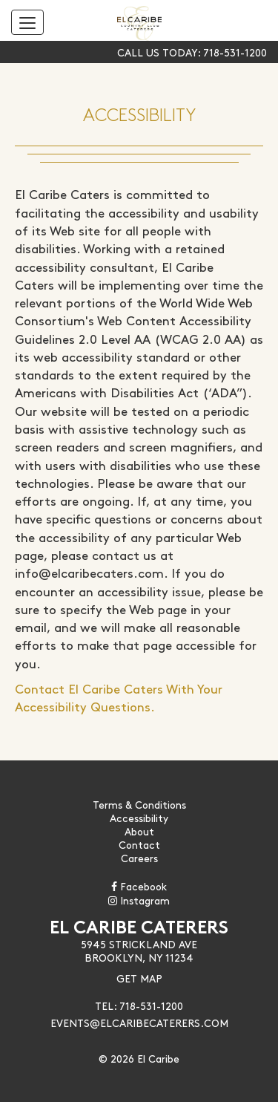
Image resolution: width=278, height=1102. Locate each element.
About (139, 831)
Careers (139, 857)
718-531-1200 (235, 52)
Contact (139, 844)
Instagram (139, 900)
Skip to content (59, 68)
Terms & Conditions (139, 804)
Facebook (139, 885)
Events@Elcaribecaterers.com (139, 1022)
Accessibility (139, 817)
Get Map (139, 978)
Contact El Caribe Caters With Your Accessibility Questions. (118, 696)
